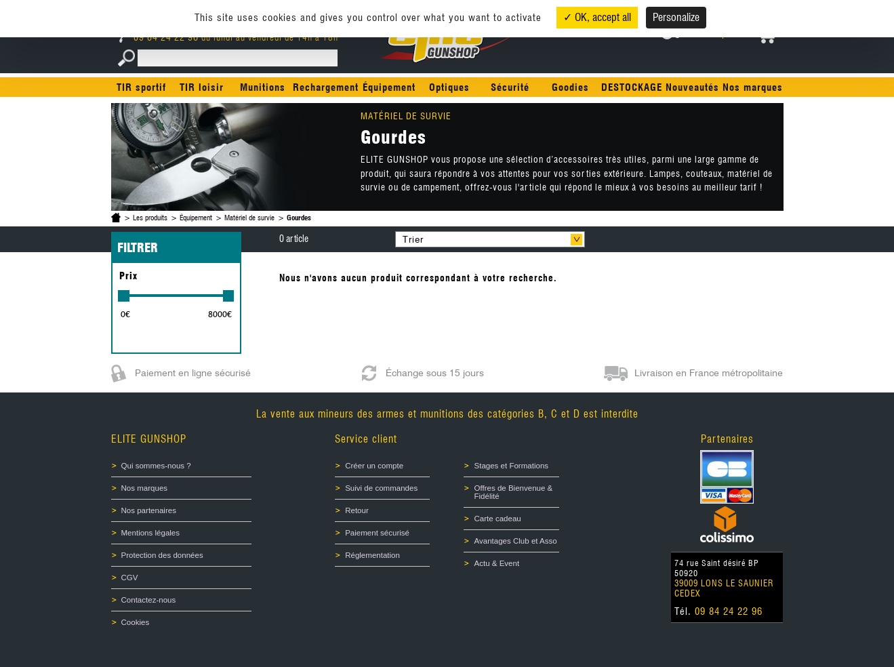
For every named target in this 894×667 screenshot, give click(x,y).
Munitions (262, 87)
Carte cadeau (497, 518)
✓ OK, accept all (597, 17)
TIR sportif (141, 87)
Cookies (135, 622)
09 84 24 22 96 (160, 37)
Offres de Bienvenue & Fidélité (513, 492)
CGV (129, 577)
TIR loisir (202, 87)
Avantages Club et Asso (515, 541)
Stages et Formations (511, 466)
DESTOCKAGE (631, 87)
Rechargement (326, 87)
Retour (357, 510)
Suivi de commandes (381, 488)
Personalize (676, 17)
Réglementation (372, 555)
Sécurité (510, 87)
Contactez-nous (148, 600)
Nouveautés (692, 87)
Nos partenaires (148, 510)
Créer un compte (374, 466)
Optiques (449, 87)
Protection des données (162, 555)
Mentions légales (150, 533)
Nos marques (753, 87)
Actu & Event (496, 563)
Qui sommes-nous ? (156, 466)
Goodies (570, 87)
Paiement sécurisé (377, 533)
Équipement (389, 87)
